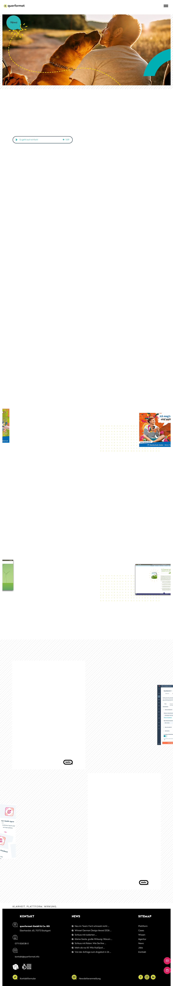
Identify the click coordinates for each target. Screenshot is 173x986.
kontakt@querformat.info (32, 947)
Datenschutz (164, 984)
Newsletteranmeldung (90, 974)
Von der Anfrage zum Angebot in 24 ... (93, 952)
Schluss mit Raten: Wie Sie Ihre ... (90, 944)
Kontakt (142, 952)
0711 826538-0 (27, 939)
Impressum (153, 984)
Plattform (143, 926)
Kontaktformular (28, 974)
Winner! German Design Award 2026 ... (93, 931)
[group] (43, 139)
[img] (64, 139)
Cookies (144, 984)
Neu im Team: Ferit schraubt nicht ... (92, 926)
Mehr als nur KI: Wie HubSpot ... (90, 948)
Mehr (68, 762)
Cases (141, 931)
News (141, 944)
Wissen (141, 935)
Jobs (140, 948)
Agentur (142, 939)
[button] (16, 139)
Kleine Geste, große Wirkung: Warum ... (93, 939)
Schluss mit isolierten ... (86, 935)
